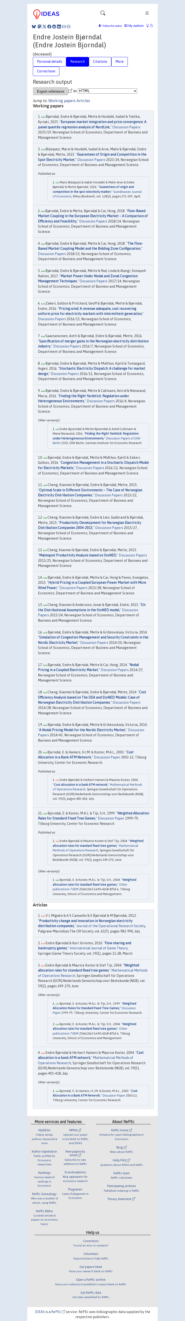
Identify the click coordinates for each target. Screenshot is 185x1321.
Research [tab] (77, 61)
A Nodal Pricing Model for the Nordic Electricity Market (82, 730)
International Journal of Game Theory (99, 948)
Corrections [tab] (46, 71)
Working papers (62, 100)
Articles (83, 100)
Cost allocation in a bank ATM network (80, 784)
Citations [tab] (100, 61)
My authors (134, 26)
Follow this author (112, 26)
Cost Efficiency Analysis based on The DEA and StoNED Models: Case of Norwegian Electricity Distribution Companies (92, 697)
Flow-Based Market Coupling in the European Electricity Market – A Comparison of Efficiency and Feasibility (93, 216)
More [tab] (119, 61)
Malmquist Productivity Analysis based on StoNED (77, 555)
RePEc (58, 1312)
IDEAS (40, 1312)
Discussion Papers (126, 127)
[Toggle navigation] (103, 14)
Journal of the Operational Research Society (111, 926)
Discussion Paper (107, 757)
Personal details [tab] (49, 61)
